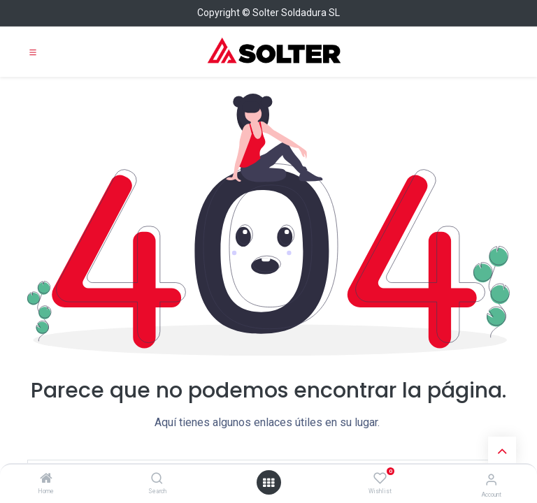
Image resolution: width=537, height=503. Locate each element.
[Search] (157, 479)
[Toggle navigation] (32, 51)
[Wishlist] (380, 478)
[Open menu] (268, 482)
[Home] (46, 479)
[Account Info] (491, 480)
